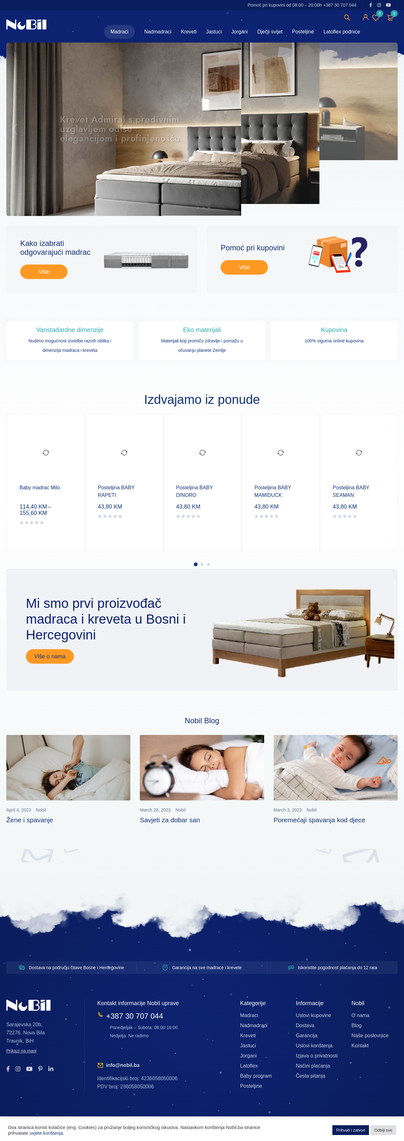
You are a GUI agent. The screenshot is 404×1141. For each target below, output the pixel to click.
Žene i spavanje (29, 820)
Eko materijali (202, 329)
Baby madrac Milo (40, 487)
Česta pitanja (310, 1076)
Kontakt (360, 1045)
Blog (357, 1025)
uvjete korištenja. (46, 1133)
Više (44, 272)
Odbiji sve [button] (383, 1130)
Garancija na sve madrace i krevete (206, 967)
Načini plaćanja (313, 1065)
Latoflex (249, 1065)
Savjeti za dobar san (170, 820)
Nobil (41, 809)
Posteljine (251, 1086)
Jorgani (248, 1055)
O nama (361, 1015)
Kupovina (334, 329)
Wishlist (376, 17)
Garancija (306, 1035)
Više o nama (50, 656)
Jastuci (248, 1045)
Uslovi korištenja (314, 1045)
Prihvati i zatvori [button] (350, 1130)
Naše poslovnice (370, 1035)
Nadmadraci (253, 1025)
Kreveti (248, 1035)
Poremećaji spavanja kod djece (319, 820)
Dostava (305, 1025)
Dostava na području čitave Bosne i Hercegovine (76, 967)
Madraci (249, 1015)
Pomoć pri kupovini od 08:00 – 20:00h (302, 5)
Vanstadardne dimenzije (70, 329)
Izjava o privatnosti (317, 1055)
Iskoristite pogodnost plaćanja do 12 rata (337, 967)
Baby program (256, 1076)
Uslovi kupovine (313, 1015)
